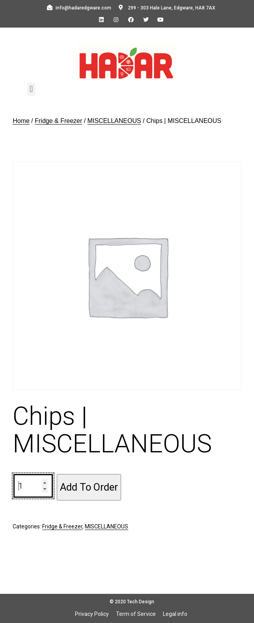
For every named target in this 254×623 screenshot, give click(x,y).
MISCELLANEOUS (114, 120)
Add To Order (89, 487)
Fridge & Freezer (58, 120)
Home (21, 120)
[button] (31, 89)
